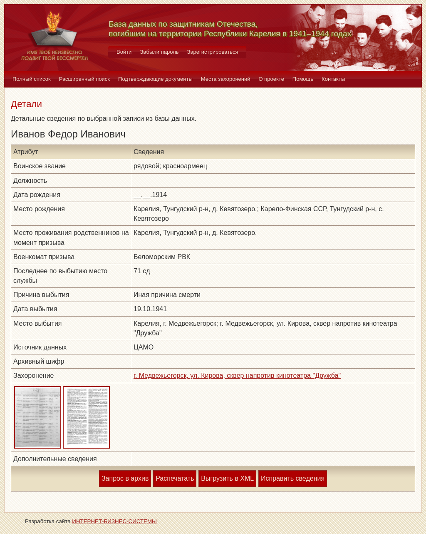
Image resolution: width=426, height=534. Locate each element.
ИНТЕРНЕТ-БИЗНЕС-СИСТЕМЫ (114, 521)
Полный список (31, 79)
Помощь (302, 79)
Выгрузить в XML (227, 478)
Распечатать (175, 478)
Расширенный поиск (84, 79)
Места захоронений (225, 79)
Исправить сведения (292, 478)
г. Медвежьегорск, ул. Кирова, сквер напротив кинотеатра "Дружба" (237, 375)
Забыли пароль (159, 52)
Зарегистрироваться (212, 52)
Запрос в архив (125, 478)
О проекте (271, 79)
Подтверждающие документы (155, 79)
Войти (123, 52)
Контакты (333, 79)
